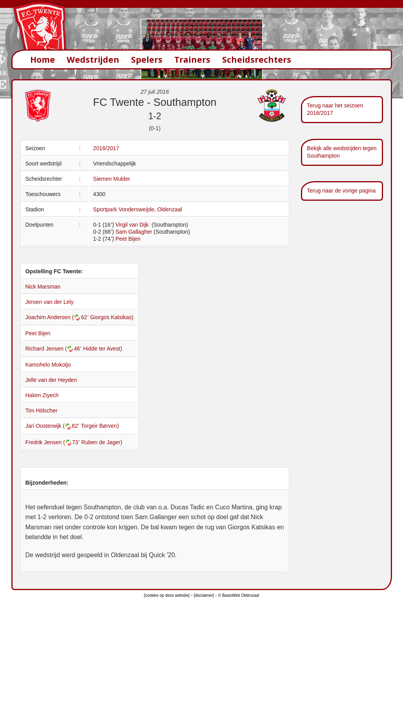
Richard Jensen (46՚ (54, 348)
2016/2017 (106, 148)
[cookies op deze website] (167, 595)
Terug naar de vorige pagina (341, 190)
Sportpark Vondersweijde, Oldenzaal (137, 209)
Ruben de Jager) (101, 442)
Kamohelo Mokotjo (48, 365)
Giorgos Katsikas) (111, 317)
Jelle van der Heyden (51, 380)
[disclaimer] (204, 595)
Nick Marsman (43, 286)
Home (42, 59)
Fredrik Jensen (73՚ (54, 442)
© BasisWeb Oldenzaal (238, 595)
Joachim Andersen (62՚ (58, 317)
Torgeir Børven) (100, 426)
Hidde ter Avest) (102, 348)
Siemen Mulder (111, 179)
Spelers (146, 59)
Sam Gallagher (133, 232)
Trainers (192, 59)
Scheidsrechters (256, 59)
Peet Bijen (127, 239)
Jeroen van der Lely (50, 302)
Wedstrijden (93, 59)
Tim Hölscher (42, 410)
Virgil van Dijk (132, 225)
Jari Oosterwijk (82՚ (53, 426)
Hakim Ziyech (42, 395)
